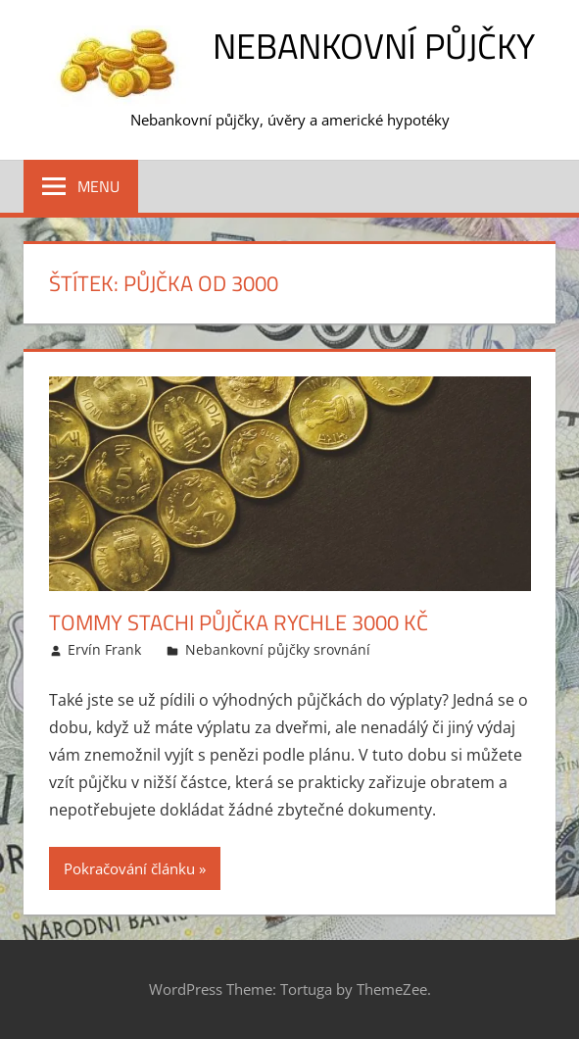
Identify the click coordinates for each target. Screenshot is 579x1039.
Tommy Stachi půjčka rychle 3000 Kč (238, 622)
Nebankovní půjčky (374, 46)
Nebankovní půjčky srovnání (277, 649)
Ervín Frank (104, 649)
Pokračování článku (129, 868)
